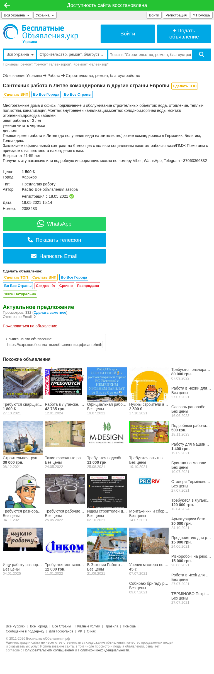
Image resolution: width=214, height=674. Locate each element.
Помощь (129, 626)
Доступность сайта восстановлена (107, 5)
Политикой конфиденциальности (103, 650)
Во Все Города (46, 94)
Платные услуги (88, 626)
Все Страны (61, 626)
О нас (91, 631)
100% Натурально (20, 294)
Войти (154, 15)
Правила (111, 626)
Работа (53, 75)
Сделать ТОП (184, 86)
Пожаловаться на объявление (30, 326)
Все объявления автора (56, 189)
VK (80, 631)
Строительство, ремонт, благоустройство (103, 75)
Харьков (29, 177)
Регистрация (176, 15)
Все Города (39, 626)
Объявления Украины (22, 75)
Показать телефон (54, 240)
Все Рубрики (15, 626)
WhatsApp (54, 224)
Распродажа (88, 286)
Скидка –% (45, 286)
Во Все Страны (77, 94)
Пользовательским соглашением (48, 650)
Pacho (27, 189)
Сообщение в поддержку (25, 631)
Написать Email (54, 256)
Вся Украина (17, 15)
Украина (45, 15)
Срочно (66, 286)
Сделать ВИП (16, 94)
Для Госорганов (61, 631)
